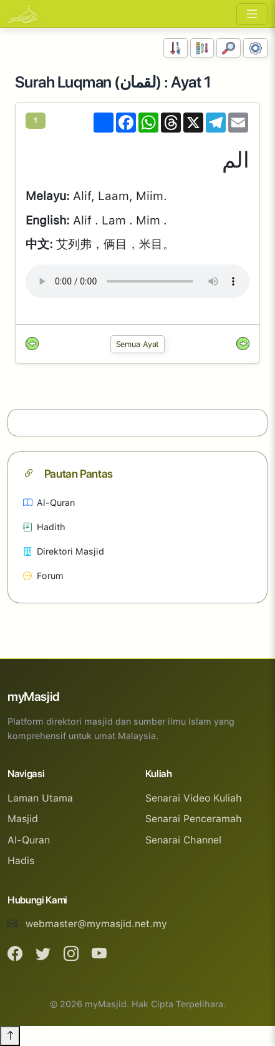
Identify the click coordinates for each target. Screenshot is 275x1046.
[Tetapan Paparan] (255, 48)
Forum (43, 575)
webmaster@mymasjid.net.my (96, 924)
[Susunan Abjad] (202, 48)
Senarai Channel (183, 840)
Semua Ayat (138, 344)
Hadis (20, 861)
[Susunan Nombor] (175, 48)
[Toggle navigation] (252, 14)
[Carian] (228, 48)
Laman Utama (40, 798)
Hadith (44, 526)
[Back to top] (10, 1036)
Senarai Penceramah (193, 819)
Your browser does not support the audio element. (137, 281)
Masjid (22, 819)
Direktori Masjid (63, 551)
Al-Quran (49, 502)
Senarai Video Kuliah (193, 798)
